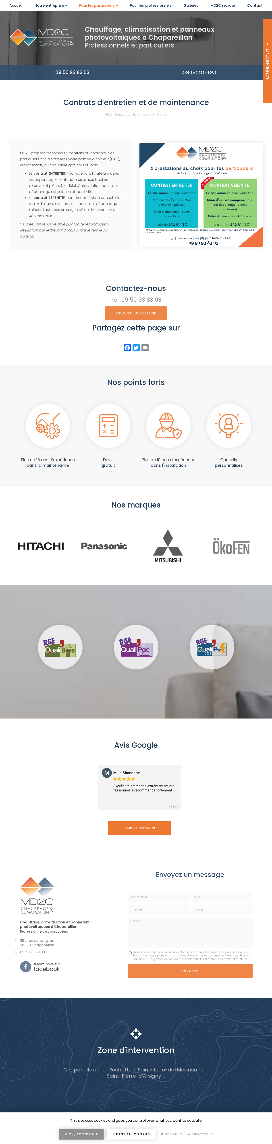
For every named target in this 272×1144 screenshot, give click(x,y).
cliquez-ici (240, 959)
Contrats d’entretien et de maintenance (141, 114)
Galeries (190, 5)
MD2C (109, 114)
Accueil (16, 5)
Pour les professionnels (151, 5)
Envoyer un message (136, 313)
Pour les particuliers (98, 5)
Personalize (171, 1134)
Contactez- (199, 72)
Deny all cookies (131, 1134)
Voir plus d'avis (139, 828)
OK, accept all (81, 1134)
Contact (255, 5)
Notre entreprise (51, 5)
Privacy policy (201, 1134)
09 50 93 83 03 (72, 72)
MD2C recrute (222, 5)
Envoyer (190, 971)
